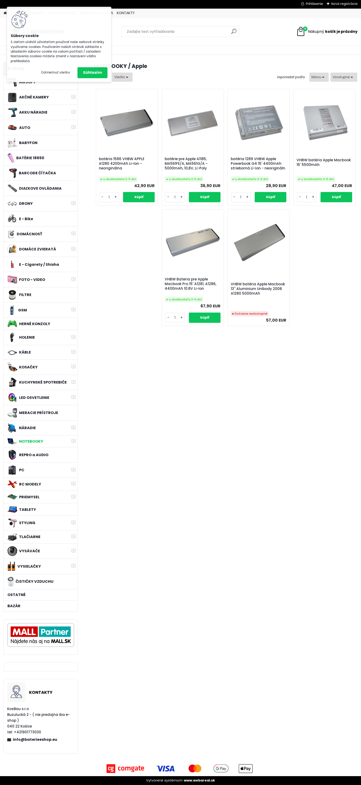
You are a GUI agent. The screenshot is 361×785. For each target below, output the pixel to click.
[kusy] (109, 197)
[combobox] (319, 77)
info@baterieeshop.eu (35, 739)
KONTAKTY (126, 12)
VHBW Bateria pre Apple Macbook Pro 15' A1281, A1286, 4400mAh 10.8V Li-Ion (190, 284)
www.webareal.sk (199, 780)
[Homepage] (5, 13)
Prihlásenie (314, 3)
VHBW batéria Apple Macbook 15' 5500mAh (324, 162)
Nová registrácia (344, 3)
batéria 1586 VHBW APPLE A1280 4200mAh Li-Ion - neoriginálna (121, 164)
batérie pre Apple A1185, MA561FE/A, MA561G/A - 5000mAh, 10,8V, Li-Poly (186, 164)
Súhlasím (92, 72)
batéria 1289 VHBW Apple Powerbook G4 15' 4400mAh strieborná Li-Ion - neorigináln (258, 164)
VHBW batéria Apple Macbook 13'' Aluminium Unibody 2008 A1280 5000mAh (258, 289)
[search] (234, 33)
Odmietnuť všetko (55, 72)
